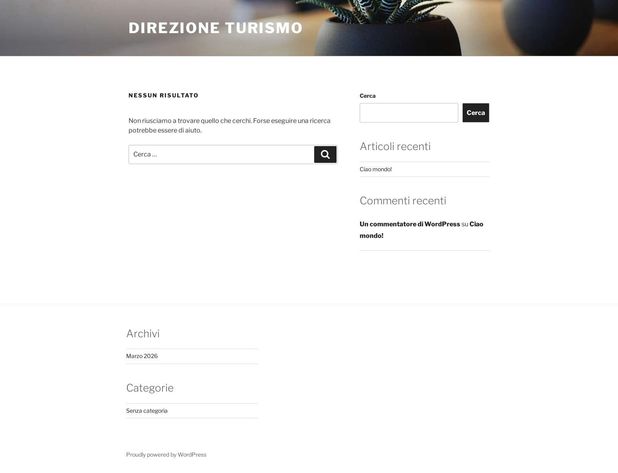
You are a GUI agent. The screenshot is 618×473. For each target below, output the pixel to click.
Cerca (368, 95)
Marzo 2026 (142, 355)
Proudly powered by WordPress (166, 454)
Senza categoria (147, 410)
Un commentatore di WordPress (410, 224)
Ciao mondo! (376, 169)
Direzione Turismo (216, 28)
